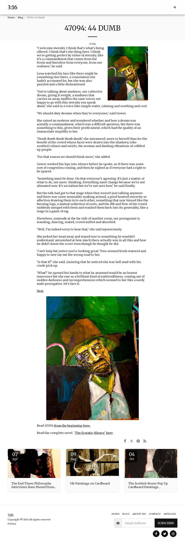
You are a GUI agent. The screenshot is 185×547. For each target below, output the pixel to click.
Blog (20, 17)
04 (131, 456)
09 (73, 456)
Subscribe (166, 523)
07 (15, 456)
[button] (174, 7)
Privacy (12, 523)
